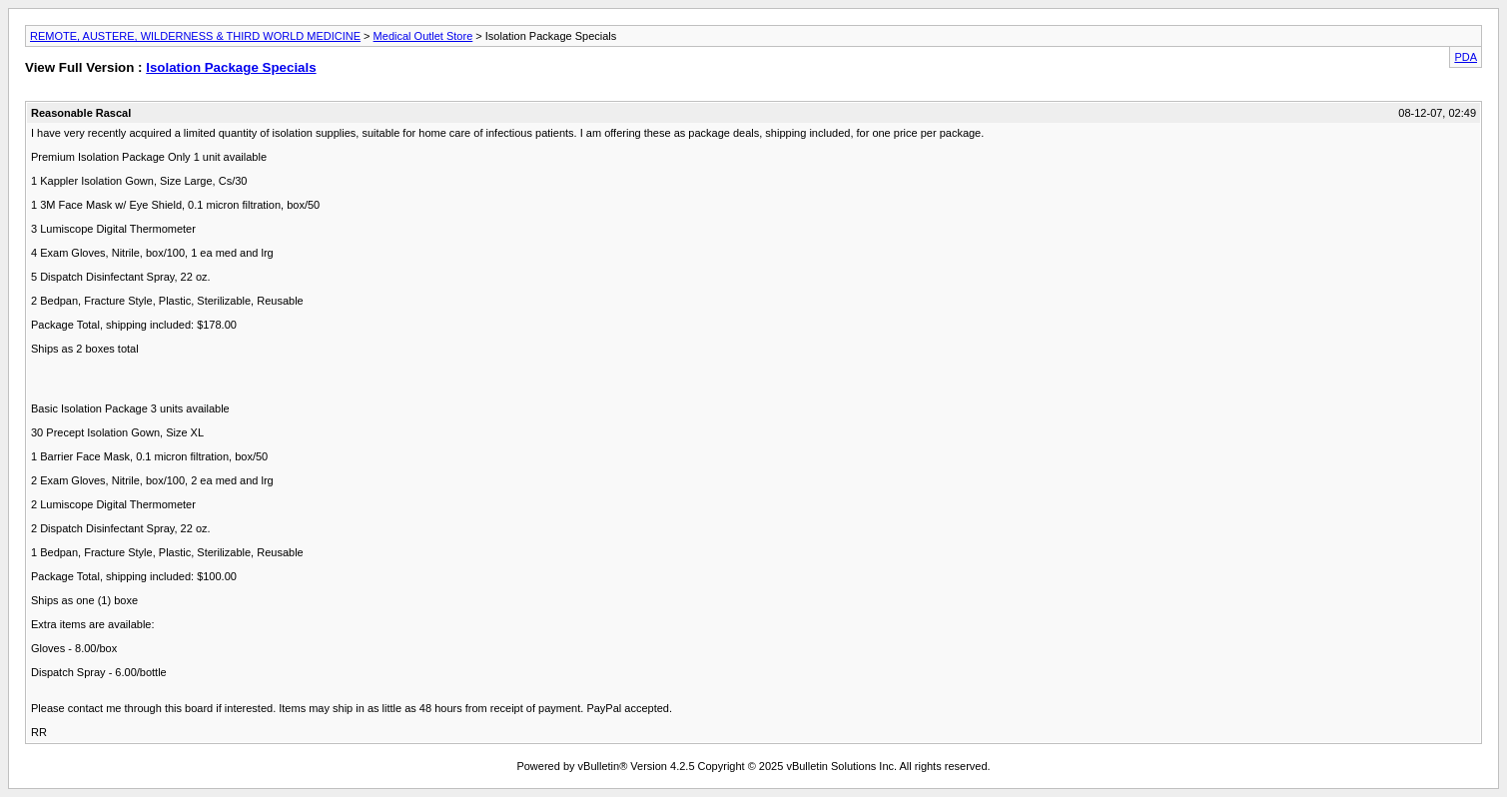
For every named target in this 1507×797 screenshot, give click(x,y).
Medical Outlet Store (423, 36)
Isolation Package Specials (231, 67)
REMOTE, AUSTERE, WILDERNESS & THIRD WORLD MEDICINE (195, 36)
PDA (1465, 57)
